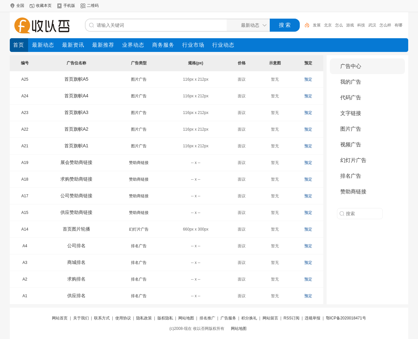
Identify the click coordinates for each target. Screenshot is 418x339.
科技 (361, 25)
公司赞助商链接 (76, 195)
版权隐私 (165, 318)
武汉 (372, 25)
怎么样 (385, 25)
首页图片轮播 (76, 229)
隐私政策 (144, 318)
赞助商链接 (139, 162)
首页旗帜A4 (76, 95)
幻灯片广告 (139, 229)
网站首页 (60, 318)
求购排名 (76, 279)
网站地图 (186, 318)
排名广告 (139, 246)
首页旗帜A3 (76, 112)
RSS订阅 (291, 318)
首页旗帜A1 (76, 145)
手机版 (69, 5)
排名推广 (207, 318)
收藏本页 (44, 5)
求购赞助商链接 (76, 179)
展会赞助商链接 (76, 162)
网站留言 (270, 318)
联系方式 (102, 318)
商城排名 (76, 262)
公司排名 (76, 245)
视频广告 (350, 144)
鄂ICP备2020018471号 (346, 318)
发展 (317, 25)
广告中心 (350, 66)
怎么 (339, 25)
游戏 (350, 25)
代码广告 (350, 97)
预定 (308, 79)
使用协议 (123, 318)
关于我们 (81, 318)
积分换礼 (249, 318)
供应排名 (76, 295)
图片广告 (139, 79)
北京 (328, 25)
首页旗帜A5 (76, 79)
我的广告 (350, 82)
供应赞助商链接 (76, 212)
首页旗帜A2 (76, 129)
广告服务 (228, 318)
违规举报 (312, 318)
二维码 (93, 5)
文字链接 (350, 113)
